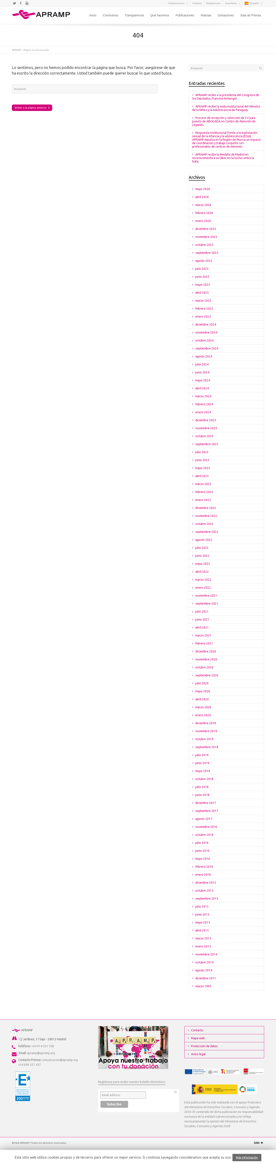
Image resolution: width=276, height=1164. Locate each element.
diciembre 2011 (205, 978)
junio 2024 (202, 372)
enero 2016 (203, 874)
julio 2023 (202, 452)
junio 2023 (202, 460)
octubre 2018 (204, 779)
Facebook (20, 3)
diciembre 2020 (205, 651)
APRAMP (16, 50)
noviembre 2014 (206, 954)
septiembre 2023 (206, 444)
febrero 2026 (204, 213)
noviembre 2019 (206, 731)
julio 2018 (202, 787)
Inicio (92, 15)
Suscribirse (231, 3)
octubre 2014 (204, 962)
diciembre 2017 (205, 803)
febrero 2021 (204, 643)
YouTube (27, 3)
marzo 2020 (203, 707)
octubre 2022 (204, 524)
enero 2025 (203, 316)
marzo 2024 (203, 396)
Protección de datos (204, 1046)
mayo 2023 (202, 468)
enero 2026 (203, 221)
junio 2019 (202, 763)
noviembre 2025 (206, 237)
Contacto (197, 3)
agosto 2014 (203, 970)
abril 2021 (202, 627)
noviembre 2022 (206, 516)
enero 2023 (203, 500)
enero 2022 (203, 587)
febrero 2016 (204, 866)
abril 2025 (202, 292)
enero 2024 (203, 412)
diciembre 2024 (205, 324)
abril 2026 (202, 197)
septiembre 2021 (206, 603)
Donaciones (226, 15)
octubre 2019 (204, 739)
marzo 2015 (203, 938)
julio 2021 (202, 611)
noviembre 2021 (206, 595)
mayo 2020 (202, 691)
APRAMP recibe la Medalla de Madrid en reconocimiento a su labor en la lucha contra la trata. (223, 158)
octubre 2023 (204, 436)
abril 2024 (202, 388)
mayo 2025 (202, 284)
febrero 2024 (204, 404)
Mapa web (198, 1038)
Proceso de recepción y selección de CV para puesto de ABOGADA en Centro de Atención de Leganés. (224, 121)
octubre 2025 (204, 245)
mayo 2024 (202, 380)
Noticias (206, 15)
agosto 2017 (203, 819)
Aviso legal (198, 1054)
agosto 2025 (203, 260)
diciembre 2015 (205, 882)
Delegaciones (213, 3)
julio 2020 (202, 683)
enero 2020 (203, 715)
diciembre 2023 (205, 420)
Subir (258, 1142)
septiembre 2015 (206, 898)
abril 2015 (202, 930)
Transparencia (134, 15)
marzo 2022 (203, 579)
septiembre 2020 (206, 675)
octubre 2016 (204, 834)
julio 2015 (202, 906)
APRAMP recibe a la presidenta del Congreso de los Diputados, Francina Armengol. (225, 96)
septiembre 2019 (206, 747)
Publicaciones (185, 15)
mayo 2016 (202, 858)
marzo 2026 (203, 205)
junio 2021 (202, 619)
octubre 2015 (204, 890)
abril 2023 (202, 476)
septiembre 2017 (206, 811)
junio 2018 (202, 795)
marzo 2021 (203, 635)
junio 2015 (202, 914)
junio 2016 (202, 850)
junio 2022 (202, 555)
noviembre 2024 (206, 332)
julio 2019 (202, 755)
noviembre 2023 (206, 428)
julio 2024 (202, 364)
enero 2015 (203, 946)
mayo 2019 (202, 771)
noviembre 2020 (206, 659)
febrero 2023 (204, 492)
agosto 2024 (203, 356)
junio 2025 (202, 276)
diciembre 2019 (205, 723)
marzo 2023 (203, 484)
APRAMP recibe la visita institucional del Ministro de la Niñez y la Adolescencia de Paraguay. (226, 108)
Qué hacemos (159, 15)
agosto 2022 (203, 539)
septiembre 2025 (206, 252)
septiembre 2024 (206, 348)
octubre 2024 (204, 340)
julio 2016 (202, 842)
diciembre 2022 (205, 508)
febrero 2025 (204, 308)
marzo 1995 (203, 986)
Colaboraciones (176, 3)
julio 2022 (202, 547)
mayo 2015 (202, 922)
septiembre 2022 (206, 532)
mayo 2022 (202, 563)
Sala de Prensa (250, 15)
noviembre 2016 (206, 827)
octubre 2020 (204, 667)
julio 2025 (202, 268)
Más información (247, 1157)
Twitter (14, 3)
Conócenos (110, 15)
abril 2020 (202, 699)
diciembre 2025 (205, 229)
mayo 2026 (202, 189)
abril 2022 (202, 571)
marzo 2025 (203, 300)
